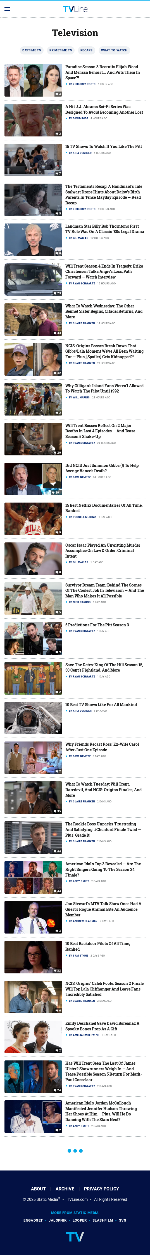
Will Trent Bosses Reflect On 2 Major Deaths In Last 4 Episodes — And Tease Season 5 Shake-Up (100, 431)
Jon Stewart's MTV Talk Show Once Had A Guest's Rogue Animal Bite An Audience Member (103, 909)
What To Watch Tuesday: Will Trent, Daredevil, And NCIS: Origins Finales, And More (103, 789)
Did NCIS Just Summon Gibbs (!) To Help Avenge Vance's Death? (102, 468)
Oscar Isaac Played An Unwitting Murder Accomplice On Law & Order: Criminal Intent (102, 550)
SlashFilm (102, 1220)
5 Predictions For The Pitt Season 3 (97, 625)
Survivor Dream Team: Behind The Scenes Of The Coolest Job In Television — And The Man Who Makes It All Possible (104, 590)
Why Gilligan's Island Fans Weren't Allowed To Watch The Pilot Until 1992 (104, 388)
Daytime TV (31, 50)
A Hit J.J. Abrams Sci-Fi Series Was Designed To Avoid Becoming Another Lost (104, 109)
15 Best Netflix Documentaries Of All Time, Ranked (103, 508)
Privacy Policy (101, 1189)
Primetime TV (60, 50)
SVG (123, 1220)
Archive (65, 1189)
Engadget (33, 1220)
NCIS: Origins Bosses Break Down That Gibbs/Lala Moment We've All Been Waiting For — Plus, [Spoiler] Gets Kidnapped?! (104, 351)
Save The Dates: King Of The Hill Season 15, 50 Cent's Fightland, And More (104, 667)
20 (59, 453)
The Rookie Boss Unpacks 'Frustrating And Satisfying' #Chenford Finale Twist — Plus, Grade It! (103, 829)
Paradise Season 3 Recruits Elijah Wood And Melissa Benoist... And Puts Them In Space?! (102, 72)
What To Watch (114, 50)
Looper (80, 1220)
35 (59, 811)
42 (59, 373)
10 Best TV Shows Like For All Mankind (101, 704)
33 (59, 333)
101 (58, 493)
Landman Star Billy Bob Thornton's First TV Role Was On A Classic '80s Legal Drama (104, 228)
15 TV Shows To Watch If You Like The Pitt (103, 146)
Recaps (86, 50)
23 (59, 293)
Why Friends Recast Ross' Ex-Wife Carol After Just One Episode (102, 746)
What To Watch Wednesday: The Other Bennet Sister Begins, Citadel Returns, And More (103, 311)
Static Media (47, 1199)
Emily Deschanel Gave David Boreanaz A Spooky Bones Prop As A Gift (102, 1026)
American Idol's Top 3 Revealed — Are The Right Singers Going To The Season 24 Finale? (103, 869)
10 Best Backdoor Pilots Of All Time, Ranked (97, 946)
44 (59, 851)
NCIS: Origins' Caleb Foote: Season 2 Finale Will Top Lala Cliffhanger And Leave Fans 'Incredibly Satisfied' (104, 989)
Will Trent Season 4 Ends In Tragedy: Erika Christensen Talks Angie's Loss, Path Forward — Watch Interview (104, 271)
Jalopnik (57, 1220)
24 (59, 1090)
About (38, 1189)
